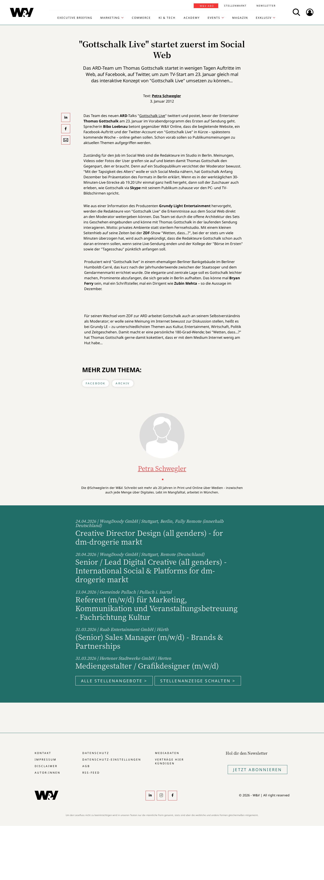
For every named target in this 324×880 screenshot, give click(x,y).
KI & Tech (167, 18)
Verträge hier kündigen (169, 761)
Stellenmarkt (235, 5)
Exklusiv (264, 18)
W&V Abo (207, 5)
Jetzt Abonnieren (257, 769)
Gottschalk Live (152, 115)
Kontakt (43, 753)
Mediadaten (167, 753)
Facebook (96, 383)
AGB (86, 766)
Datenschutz (95, 753)
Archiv (123, 383)
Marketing (110, 18)
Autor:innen (47, 773)
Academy (192, 18)
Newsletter (266, 5)
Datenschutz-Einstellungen (111, 759)
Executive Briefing (74, 18)
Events (214, 18)
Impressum (45, 759)
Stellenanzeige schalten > (197, 680)
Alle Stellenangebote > (114, 680)
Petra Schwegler (166, 95)
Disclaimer (46, 766)
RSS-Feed (91, 773)
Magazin (240, 18)
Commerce (141, 18)
